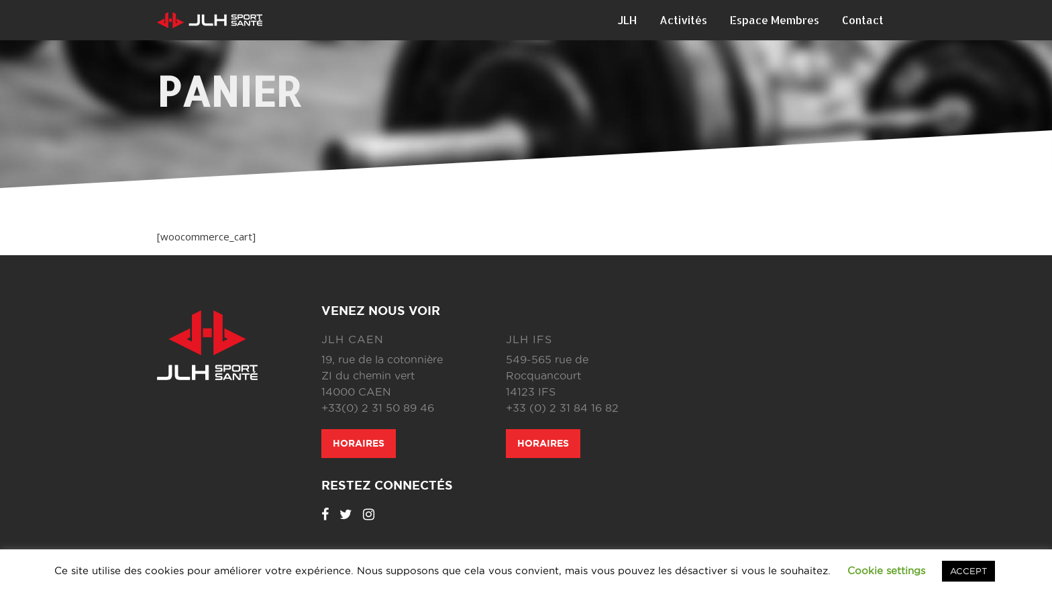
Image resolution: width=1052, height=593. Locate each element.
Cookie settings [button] (886, 570)
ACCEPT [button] (968, 571)
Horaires (358, 443)
